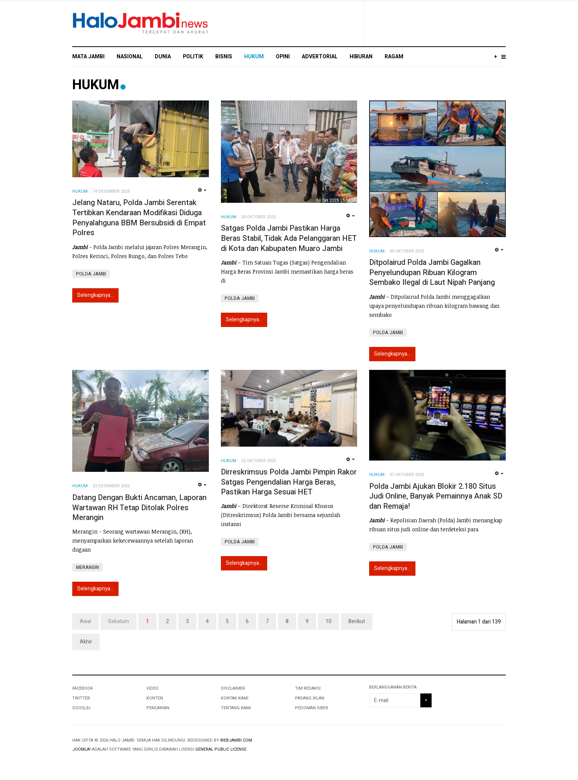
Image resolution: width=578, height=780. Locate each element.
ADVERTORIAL (320, 57)
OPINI (283, 57)
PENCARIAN (157, 708)
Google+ (81, 708)
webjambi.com (236, 740)
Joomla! (81, 749)
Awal (85, 621)
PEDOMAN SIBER (311, 708)
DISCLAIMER (233, 688)
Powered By (471, 746)
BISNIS (223, 57)
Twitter (81, 698)
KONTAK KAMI (234, 698)
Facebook (82, 688)
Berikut (356, 621)
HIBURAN (361, 57)
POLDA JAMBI (91, 274)
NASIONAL (130, 57)
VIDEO (152, 688)
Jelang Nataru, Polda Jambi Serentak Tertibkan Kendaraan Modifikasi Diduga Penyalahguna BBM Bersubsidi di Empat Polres (139, 217)
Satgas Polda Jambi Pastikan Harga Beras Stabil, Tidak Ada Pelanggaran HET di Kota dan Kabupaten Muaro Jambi (288, 238)
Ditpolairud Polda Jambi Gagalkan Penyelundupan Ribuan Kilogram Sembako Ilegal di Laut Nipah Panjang (432, 272)
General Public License (220, 749)
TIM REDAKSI (308, 688)
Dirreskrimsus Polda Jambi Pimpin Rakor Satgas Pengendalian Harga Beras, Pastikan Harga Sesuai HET (289, 482)
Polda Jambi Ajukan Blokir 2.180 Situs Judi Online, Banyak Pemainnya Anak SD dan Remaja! (435, 496)
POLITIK (193, 57)
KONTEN (154, 698)
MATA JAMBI (88, 57)
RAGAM (394, 57)
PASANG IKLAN (309, 698)
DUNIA (163, 57)
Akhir (86, 642)
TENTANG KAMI (236, 708)
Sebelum (118, 621)
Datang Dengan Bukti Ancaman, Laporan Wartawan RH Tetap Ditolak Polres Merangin (139, 507)
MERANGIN (87, 567)
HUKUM (254, 57)
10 (329, 621)
